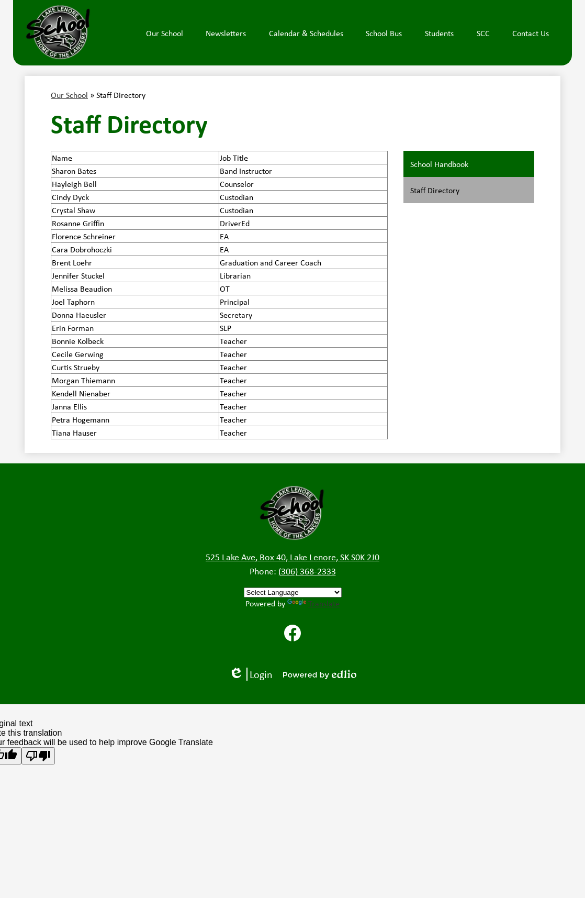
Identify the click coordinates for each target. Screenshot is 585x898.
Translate (313, 603)
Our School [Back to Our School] (69, 95)
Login (251, 674)
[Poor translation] (38, 755)
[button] (164, 33)
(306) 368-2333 (307, 570)
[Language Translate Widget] (293, 592)
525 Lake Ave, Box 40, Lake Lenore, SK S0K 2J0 (292, 556)
